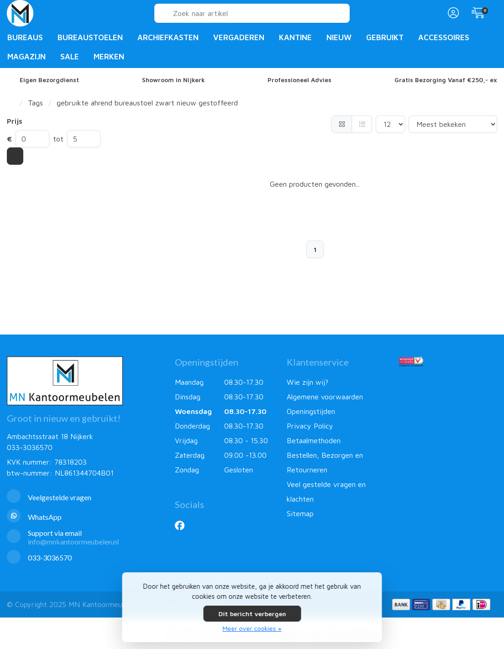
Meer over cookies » (252, 628)
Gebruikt (385, 37)
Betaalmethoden (314, 440)
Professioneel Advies (299, 80)
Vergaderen (238, 37)
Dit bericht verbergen (252, 614)
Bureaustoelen (90, 37)
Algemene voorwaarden (325, 397)
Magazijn (26, 56)
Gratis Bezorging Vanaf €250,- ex (445, 80)
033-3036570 (29, 447)
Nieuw (339, 37)
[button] (452, 13)
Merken (109, 56)
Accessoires (443, 37)
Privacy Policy (310, 426)
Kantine (295, 37)
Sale (69, 56)
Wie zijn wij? (307, 382)
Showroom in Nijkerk (173, 80)
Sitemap (300, 513)
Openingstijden (311, 411)
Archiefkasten (168, 37)
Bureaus (25, 37)
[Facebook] (183, 525)
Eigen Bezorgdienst (49, 80)
